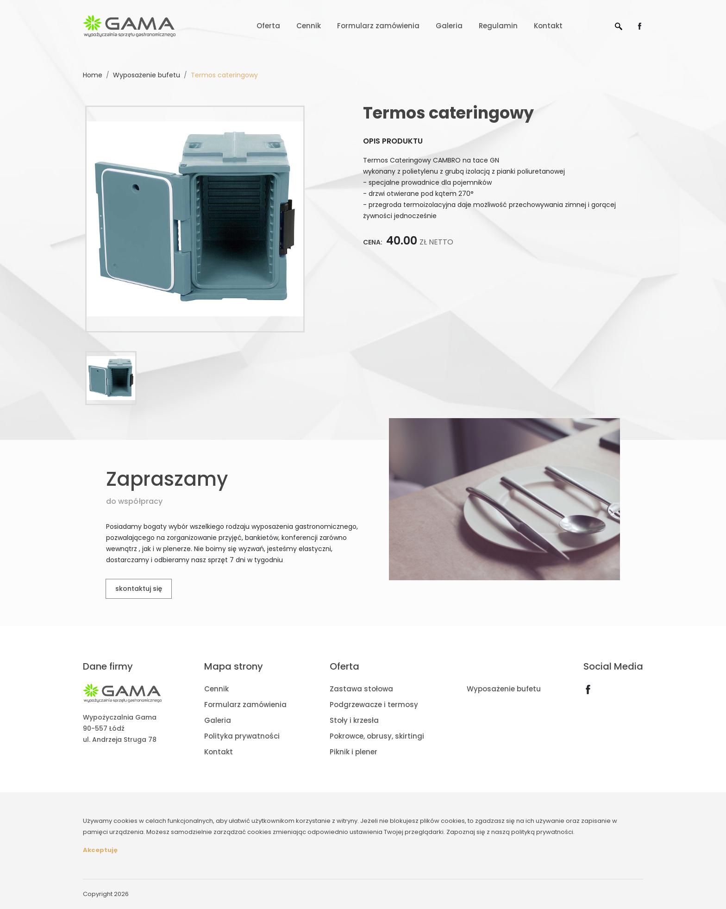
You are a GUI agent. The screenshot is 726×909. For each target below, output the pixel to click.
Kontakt (548, 26)
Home (92, 75)
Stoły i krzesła (354, 720)
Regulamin (498, 26)
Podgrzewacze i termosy (374, 704)
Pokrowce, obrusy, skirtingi (377, 736)
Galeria (449, 26)
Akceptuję (100, 850)
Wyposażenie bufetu (146, 75)
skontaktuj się (138, 588)
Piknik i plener (353, 752)
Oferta (268, 26)
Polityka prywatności (242, 736)
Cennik (308, 26)
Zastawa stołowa (361, 689)
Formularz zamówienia (378, 26)
